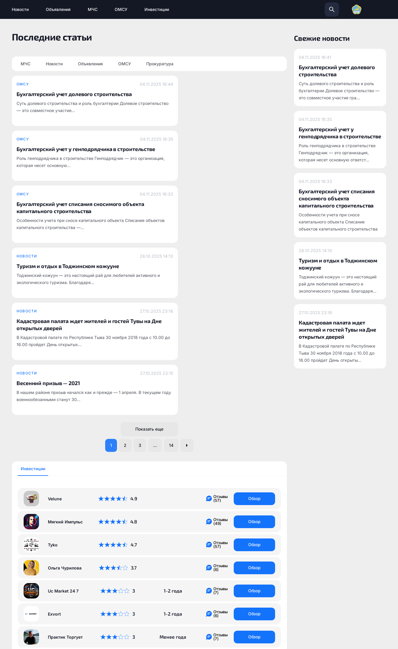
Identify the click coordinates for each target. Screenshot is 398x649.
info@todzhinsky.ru (232, 572)
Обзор (254, 293)
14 (174, 239)
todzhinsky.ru (160, 572)
